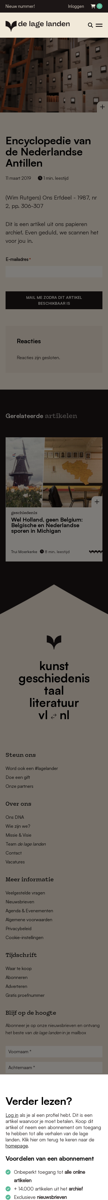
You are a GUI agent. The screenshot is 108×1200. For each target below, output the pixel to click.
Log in (12, 1115)
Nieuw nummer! (20, 6)
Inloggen (76, 6)
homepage (17, 1146)
